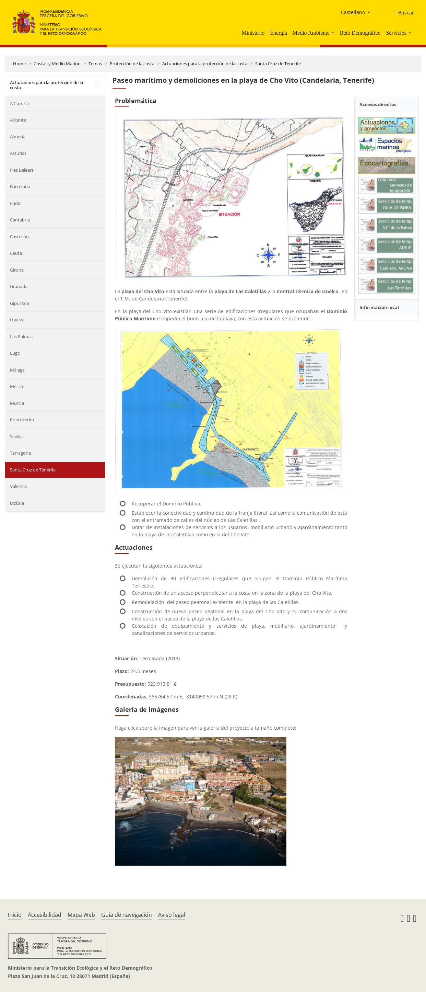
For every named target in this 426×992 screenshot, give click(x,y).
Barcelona (20, 186)
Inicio (15, 915)
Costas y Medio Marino (57, 63)
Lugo (15, 353)
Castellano (353, 12)
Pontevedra (22, 420)
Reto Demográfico (360, 33)
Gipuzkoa (19, 303)
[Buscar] (401, 12)
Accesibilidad (44, 915)
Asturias (18, 153)
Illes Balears (22, 170)
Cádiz (15, 203)
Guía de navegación (126, 915)
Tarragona (20, 453)
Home (19, 63)
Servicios (396, 33)
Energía (278, 33)
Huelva (17, 320)
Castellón (19, 236)
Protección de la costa (132, 63)
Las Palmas (21, 336)
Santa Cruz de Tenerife (278, 63)
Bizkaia (17, 503)
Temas (95, 63)
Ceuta (16, 253)
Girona (17, 270)
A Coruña (19, 103)
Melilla (16, 386)
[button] (334, 33)
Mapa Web (81, 915)
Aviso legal (171, 915)
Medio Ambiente (311, 33)
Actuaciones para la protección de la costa (204, 63)
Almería (17, 137)
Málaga (17, 370)
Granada (18, 286)
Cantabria (20, 220)
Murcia (17, 403)
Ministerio (253, 33)
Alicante (18, 120)
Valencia (18, 486)
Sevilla (16, 436)
